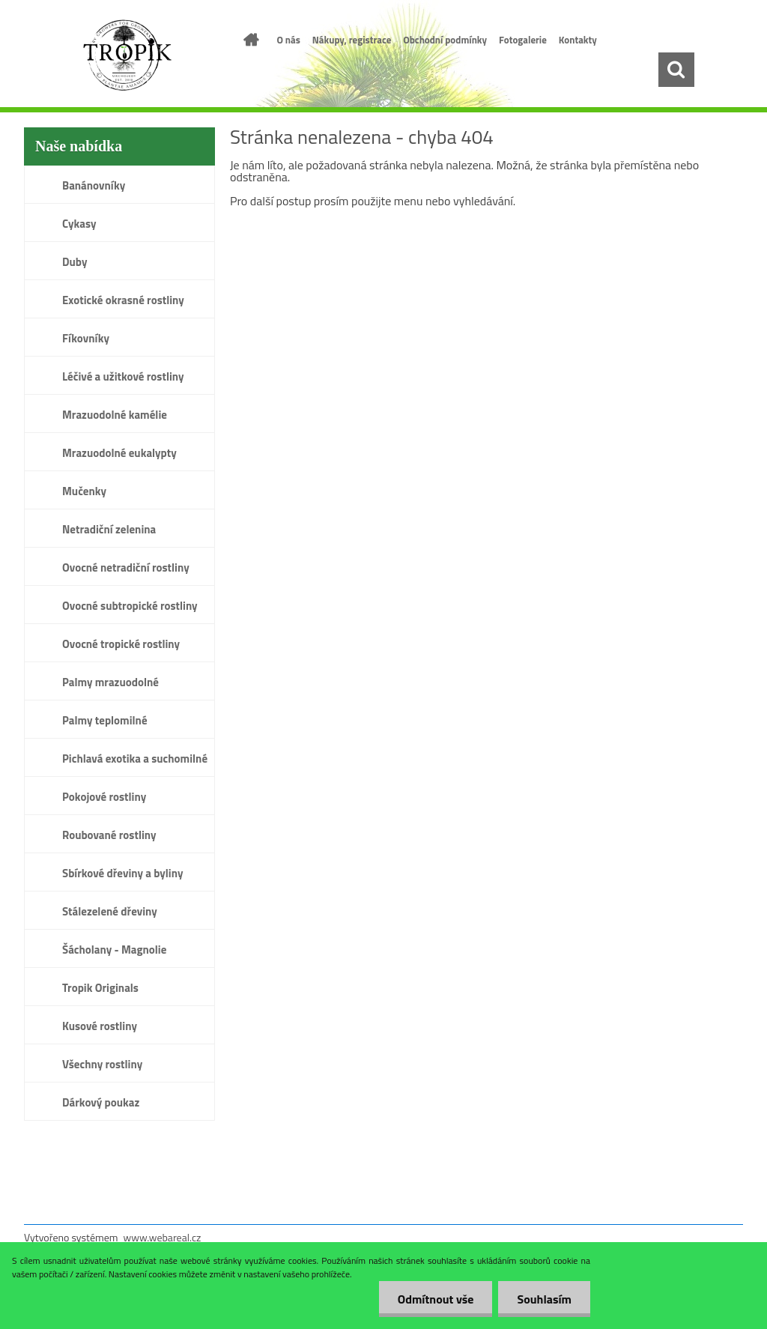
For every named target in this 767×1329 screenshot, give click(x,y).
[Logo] (127, 55)
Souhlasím (544, 1299)
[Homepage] (248, 39)
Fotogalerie (523, 39)
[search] (675, 69)
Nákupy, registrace (351, 39)
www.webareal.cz (162, 1237)
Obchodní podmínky (445, 39)
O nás (288, 39)
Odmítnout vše (436, 1299)
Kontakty (578, 39)
